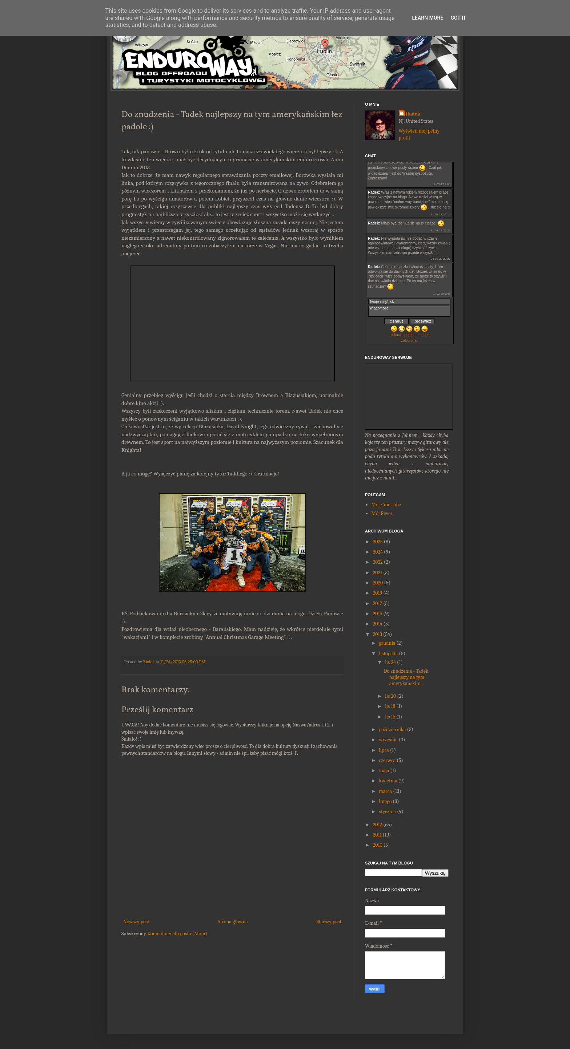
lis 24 (390, 662)
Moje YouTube (386, 505)
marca (385, 791)
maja (384, 770)
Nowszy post (136, 922)
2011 (377, 835)
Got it (458, 18)
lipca (384, 750)
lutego (385, 801)
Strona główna (233, 922)
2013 (377, 634)
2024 (378, 552)
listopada (388, 654)
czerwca (387, 760)
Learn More (427, 18)
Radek (413, 114)
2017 (377, 603)
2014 (377, 624)
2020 (378, 583)
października (392, 729)
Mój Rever (382, 513)
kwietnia (388, 781)
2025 (378, 542)
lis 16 (390, 717)
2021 (377, 573)
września (388, 740)
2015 (377, 614)
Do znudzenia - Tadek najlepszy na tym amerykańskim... (406, 677)
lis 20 (390, 696)
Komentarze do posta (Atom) (177, 934)
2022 (378, 562)
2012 (377, 825)
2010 (377, 845)
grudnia (387, 643)
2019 (377, 593)
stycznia (387, 812)
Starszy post (329, 922)
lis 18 (390, 706)
